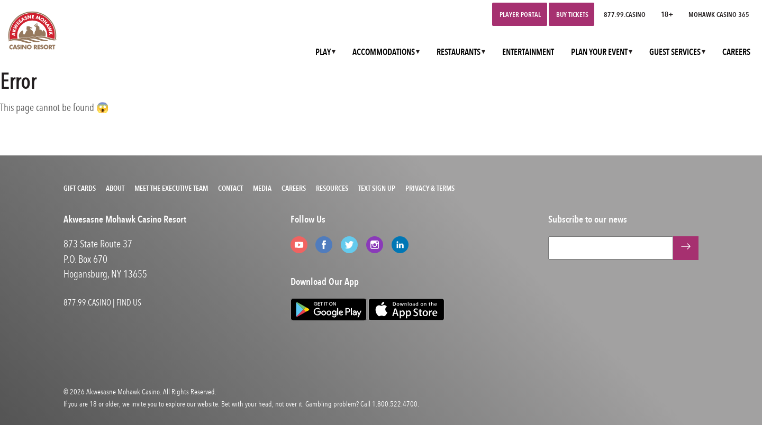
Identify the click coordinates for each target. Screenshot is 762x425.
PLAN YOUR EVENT (599, 52)
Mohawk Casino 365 (718, 14)
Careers (294, 188)
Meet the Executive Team (171, 188)
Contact (230, 188)
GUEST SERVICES (675, 52)
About (115, 188)
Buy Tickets (572, 14)
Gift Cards (80, 188)
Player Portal (520, 14)
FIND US (128, 302)
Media (262, 188)
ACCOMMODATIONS (383, 52)
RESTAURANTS (458, 52)
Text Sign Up (376, 188)
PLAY (323, 52)
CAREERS (736, 52)
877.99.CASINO (625, 14)
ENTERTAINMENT (528, 52)
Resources (332, 188)
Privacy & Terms (430, 188)
